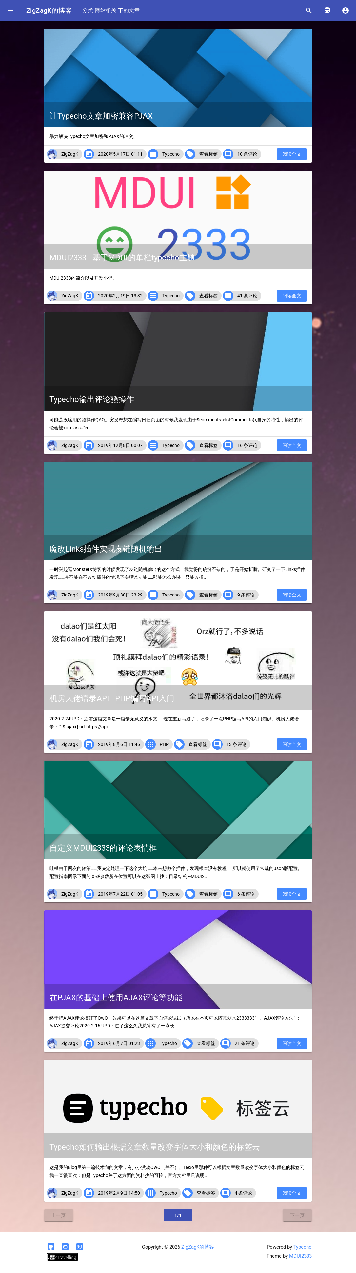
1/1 (178, 1215)
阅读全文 (291, 154)
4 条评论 (243, 1193)
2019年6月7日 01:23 (119, 1043)
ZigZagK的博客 (49, 10)
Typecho (171, 154)
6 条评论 (246, 894)
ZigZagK (69, 154)
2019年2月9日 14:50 (119, 1193)
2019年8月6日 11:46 (119, 744)
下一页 (297, 1215)
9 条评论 (246, 594)
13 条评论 (237, 744)
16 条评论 (247, 445)
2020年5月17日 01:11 (120, 154)
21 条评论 (245, 1043)
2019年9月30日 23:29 (120, 594)
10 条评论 (247, 154)
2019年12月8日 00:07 (120, 445)
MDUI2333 (300, 1256)
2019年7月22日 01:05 (120, 894)
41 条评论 (247, 295)
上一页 (58, 1215)
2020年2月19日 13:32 (120, 295)
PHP (164, 744)
